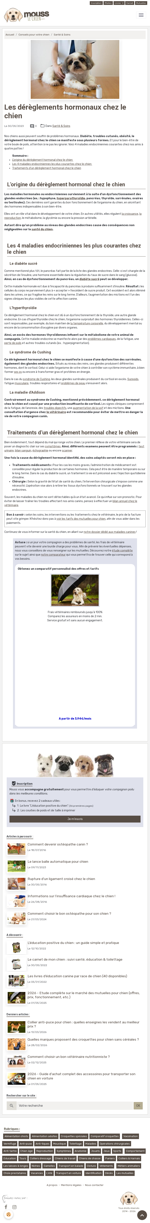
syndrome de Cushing (36, 379)
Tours (22, 1154)
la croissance (130, 214)
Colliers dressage (40, 1154)
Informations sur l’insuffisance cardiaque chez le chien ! (72, 895)
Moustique (59, 1139)
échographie (40, 450)
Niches (36, 1162)
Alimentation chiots (16, 1132)
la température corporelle (86, 323)
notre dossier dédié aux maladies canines (110, 532)
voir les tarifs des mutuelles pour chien (81, 519)
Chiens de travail (65, 1154)
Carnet (129, 3)
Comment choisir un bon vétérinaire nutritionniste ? (69, 1054)
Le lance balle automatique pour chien (58, 861)
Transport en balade (71, 1162)
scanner (67, 450)
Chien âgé (26, 1147)
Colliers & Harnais (129, 1154)
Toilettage (75, 1139)
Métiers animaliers (129, 1162)
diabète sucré (89, 279)
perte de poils (12, 343)
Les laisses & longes (16, 1162)
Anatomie (80, 1147)
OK (138, 1102)
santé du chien (42, 229)
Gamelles (49, 1162)
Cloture (91, 1162)
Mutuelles (141, 3)
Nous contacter (94, 1181)
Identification (94, 1169)
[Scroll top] (142, 1215)
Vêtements (106, 1162)
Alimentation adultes (44, 1132)
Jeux (107, 1147)
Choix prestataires (15, 1169)
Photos (108, 3)
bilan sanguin (23, 450)
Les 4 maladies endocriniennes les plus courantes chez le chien (52, 164)
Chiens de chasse (90, 1154)
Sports (117, 1147)
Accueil (10, 34)
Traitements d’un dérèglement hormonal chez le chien (46, 168)
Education (10, 1154)
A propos (52, 1181)
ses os (18, 372)
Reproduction (44, 1147)
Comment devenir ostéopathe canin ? (58, 844)
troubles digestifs (55, 408)
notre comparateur (53, 554)
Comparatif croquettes (105, 1132)
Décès (109, 1169)
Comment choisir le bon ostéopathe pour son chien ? (70, 912)
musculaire (22, 383)
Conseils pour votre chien (34, 34)
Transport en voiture (68, 1169)
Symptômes (64, 1147)
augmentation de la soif (88, 408)
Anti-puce (26, 1139)
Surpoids (132, 379)
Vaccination (130, 1132)
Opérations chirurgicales (115, 1139)
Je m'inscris (75, 819)
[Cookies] (8, 1214)
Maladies (90, 1139)
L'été (49, 1169)
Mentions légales (71, 1181)
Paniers (110, 1154)
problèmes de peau (73, 383)
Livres (118, 3)
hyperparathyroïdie (71, 198)
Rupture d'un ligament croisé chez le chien (61, 878)
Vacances (37, 1169)
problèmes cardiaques (102, 339)
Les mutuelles (125, 1169)
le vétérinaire (56, 412)
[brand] (27, 15)
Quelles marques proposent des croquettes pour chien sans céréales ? (83, 1036)
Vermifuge (10, 1139)
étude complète (122, 550)
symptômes (53, 446)
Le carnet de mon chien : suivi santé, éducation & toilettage (75, 957)
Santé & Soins (62, 34)
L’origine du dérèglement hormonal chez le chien (42, 160)
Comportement (135, 1147)
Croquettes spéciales (74, 1132)
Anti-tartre (10, 1147)
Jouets (95, 1147)
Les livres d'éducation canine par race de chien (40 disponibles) (78, 973)
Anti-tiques (42, 1139)
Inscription (96, 3)
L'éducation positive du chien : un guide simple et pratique (73, 941)
